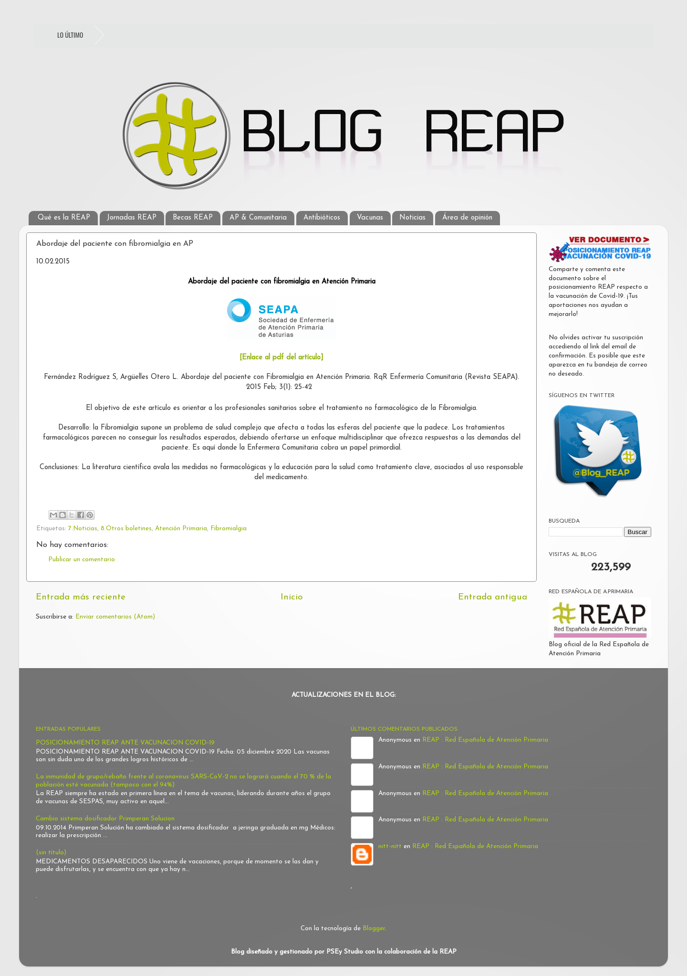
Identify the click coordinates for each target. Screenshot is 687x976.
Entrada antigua (492, 597)
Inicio (292, 597)
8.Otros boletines (126, 528)
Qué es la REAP (64, 217)
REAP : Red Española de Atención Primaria (485, 740)
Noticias (412, 217)
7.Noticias (82, 528)
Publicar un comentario (81, 559)
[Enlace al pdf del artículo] (281, 357)
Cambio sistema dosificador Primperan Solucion (105, 819)
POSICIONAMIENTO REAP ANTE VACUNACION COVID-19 (125, 743)
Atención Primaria (181, 528)
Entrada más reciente (80, 597)
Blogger (374, 928)
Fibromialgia (228, 528)
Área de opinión (467, 217)
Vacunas (370, 217)
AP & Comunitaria (258, 217)
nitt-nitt (390, 846)
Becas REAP (193, 217)
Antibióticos (321, 217)
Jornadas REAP (131, 217)
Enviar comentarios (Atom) (115, 617)
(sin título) (51, 853)
